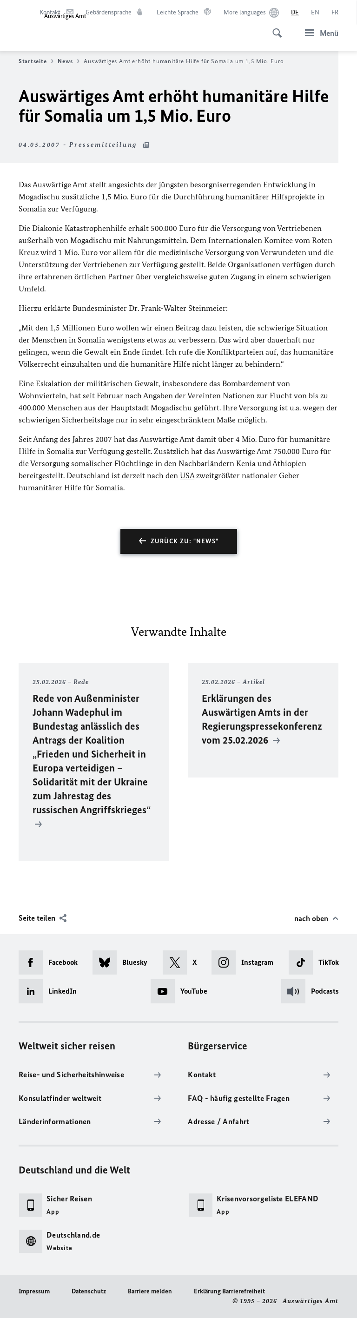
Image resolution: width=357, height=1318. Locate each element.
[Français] (334, 12)
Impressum (34, 1291)
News (68, 61)
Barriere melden (150, 1291)
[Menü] (318, 32)
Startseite (36, 61)
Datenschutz (89, 1291)
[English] (315, 12)
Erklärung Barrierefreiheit (229, 1291)
